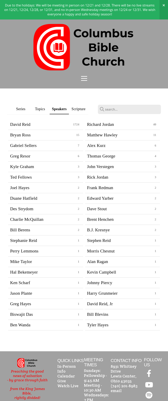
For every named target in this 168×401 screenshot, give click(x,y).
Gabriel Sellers (23, 126)
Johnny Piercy (99, 263)
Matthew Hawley (102, 115)
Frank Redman (100, 168)
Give (61, 361)
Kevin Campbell (101, 252)
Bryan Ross (20, 115)
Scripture (79, 89)
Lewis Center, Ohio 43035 (124, 359)
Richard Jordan (100, 104)
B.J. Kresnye (98, 210)
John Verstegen (100, 147)
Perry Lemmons (24, 231)
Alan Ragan (97, 242)
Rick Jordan (97, 157)
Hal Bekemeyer (24, 252)
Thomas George (101, 136)
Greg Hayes (20, 284)
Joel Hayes (19, 168)
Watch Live (67, 366)
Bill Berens (20, 210)
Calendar (66, 356)
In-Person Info (66, 349)
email (116, 371)
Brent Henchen (100, 199)
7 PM (88, 380)
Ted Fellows (21, 157)
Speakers (59, 89)
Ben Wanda (20, 305)
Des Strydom (21, 189)
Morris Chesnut (101, 231)
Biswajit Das (21, 294)
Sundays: (92, 351)
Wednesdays (96, 375)
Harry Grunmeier (102, 273)
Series (21, 89)
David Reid (20, 104)
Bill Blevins (97, 294)
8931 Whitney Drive (123, 349)
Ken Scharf (20, 263)
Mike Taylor (21, 242)
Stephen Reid (99, 221)
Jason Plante (21, 273)
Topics (40, 89)
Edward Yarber (100, 178)
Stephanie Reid (23, 221)
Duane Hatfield (23, 178)
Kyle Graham (22, 147)
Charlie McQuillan (26, 199)
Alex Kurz (96, 126)
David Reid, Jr (100, 284)
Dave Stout (97, 189)
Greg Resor (20, 136)
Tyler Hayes (98, 305)
